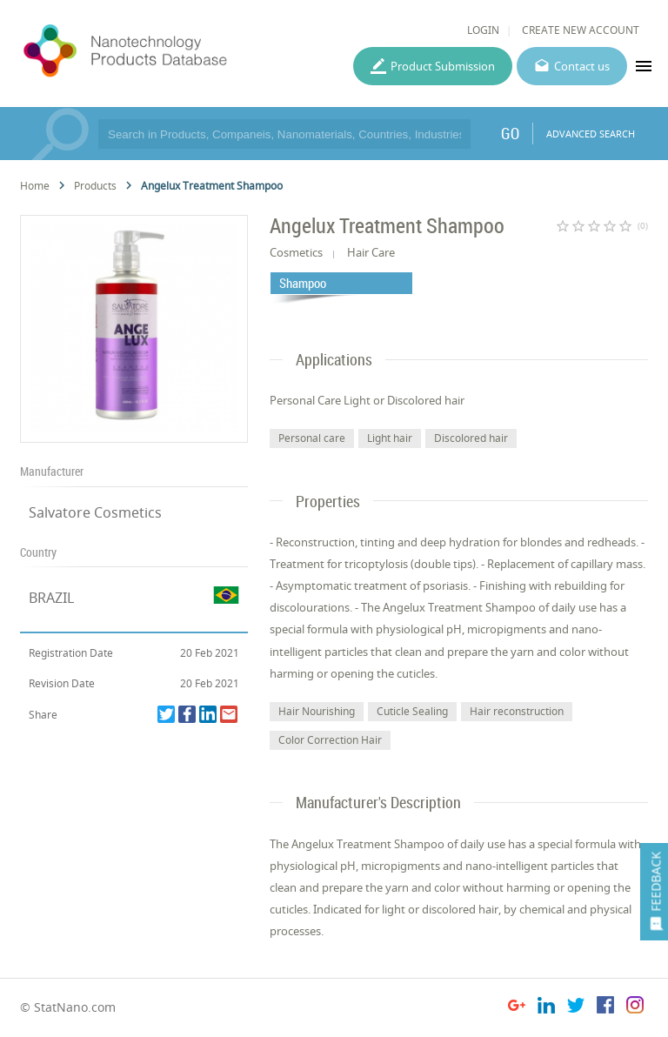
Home (35, 185)
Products (95, 185)
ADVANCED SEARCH (590, 133)
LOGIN (483, 30)
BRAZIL (51, 597)
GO (510, 133)
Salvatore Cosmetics (95, 512)
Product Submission (443, 66)
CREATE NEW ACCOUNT (580, 30)
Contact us (582, 66)
